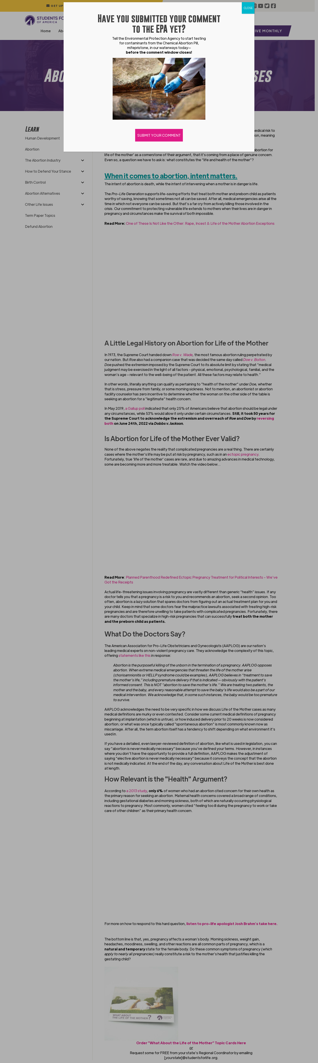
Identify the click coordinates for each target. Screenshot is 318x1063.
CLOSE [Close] (248, 8)
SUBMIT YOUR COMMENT (159, 135)
